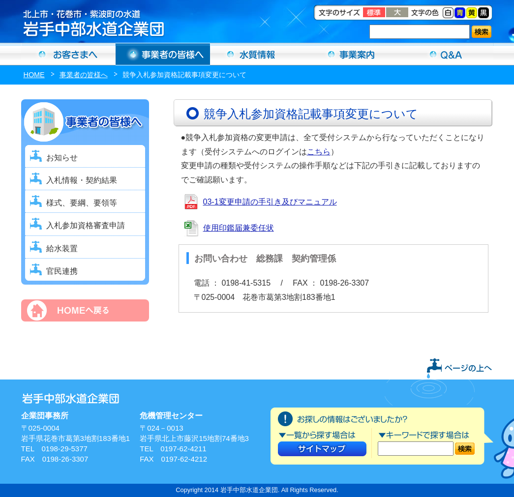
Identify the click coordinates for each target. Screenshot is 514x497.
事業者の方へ (163, 54)
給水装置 (62, 248)
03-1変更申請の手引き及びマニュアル (270, 202)
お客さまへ (68, 54)
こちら (319, 151)
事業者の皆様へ (84, 75)
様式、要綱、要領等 (81, 203)
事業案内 (351, 54)
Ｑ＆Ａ (446, 54)
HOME (34, 75)
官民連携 (62, 271)
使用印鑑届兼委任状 (238, 228)
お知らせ (62, 157)
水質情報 (257, 54)
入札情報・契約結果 (81, 180)
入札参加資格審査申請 (85, 225)
